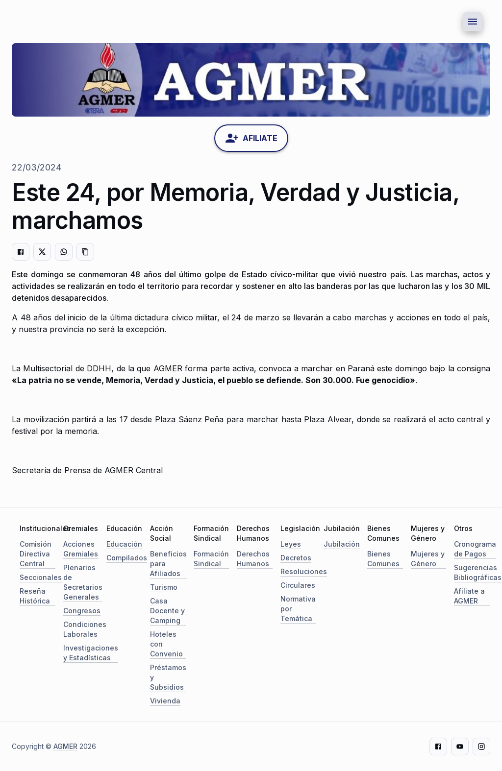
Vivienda (165, 701)
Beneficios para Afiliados (168, 564)
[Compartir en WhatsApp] (64, 252)
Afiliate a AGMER (469, 596)
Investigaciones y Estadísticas (90, 653)
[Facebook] (438, 746)
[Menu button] (472, 21)
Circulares (297, 585)
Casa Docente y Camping (167, 611)
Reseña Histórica (35, 596)
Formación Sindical (211, 559)
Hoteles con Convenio (166, 644)
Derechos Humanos (253, 559)
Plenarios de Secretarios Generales (82, 582)
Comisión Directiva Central (35, 554)
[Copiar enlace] (85, 252)
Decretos (295, 558)
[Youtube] (460, 746)
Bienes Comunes (383, 559)
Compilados (126, 558)
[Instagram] (481, 746)
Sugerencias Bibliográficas (478, 572)
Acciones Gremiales (80, 549)
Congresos (81, 610)
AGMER (65, 746)
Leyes (290, 544)
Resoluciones (303, 571)
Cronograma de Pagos (475, 549)
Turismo (163, 587)
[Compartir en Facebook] (20, 252)
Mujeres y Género (428, 559)
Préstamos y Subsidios (168, 677)
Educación (124, 544)
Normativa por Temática (298, 609)
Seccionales (41, 577)
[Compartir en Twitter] (42, 252)
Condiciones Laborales (84, 629)
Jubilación (342, 544)
